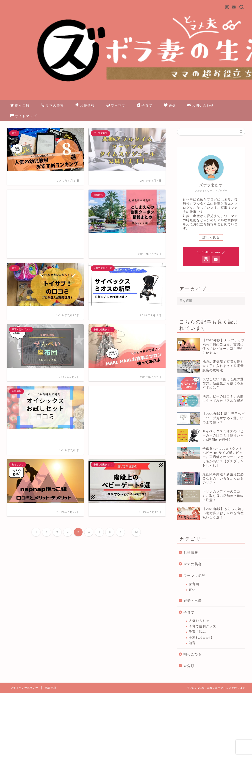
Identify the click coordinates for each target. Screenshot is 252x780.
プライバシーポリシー (24, 687)
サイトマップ (23, 116)
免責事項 (50, 687)
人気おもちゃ (199, 621)
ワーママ (115, 106)
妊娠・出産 (192, 601)
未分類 (188, 666)
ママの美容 (52, 106)
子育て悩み (197, 632)
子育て (144, 106)
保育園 (194, 584)
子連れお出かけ (201, 637)
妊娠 (170, 106)
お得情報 (85, 106)
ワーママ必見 (194, 576)
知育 (192, 643)
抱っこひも (192, 654)
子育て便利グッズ (202, 626)
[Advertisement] (45, 224)
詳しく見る (211, 237)
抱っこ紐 (20, 106)
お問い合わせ (200, 106)
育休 (192, 589)
